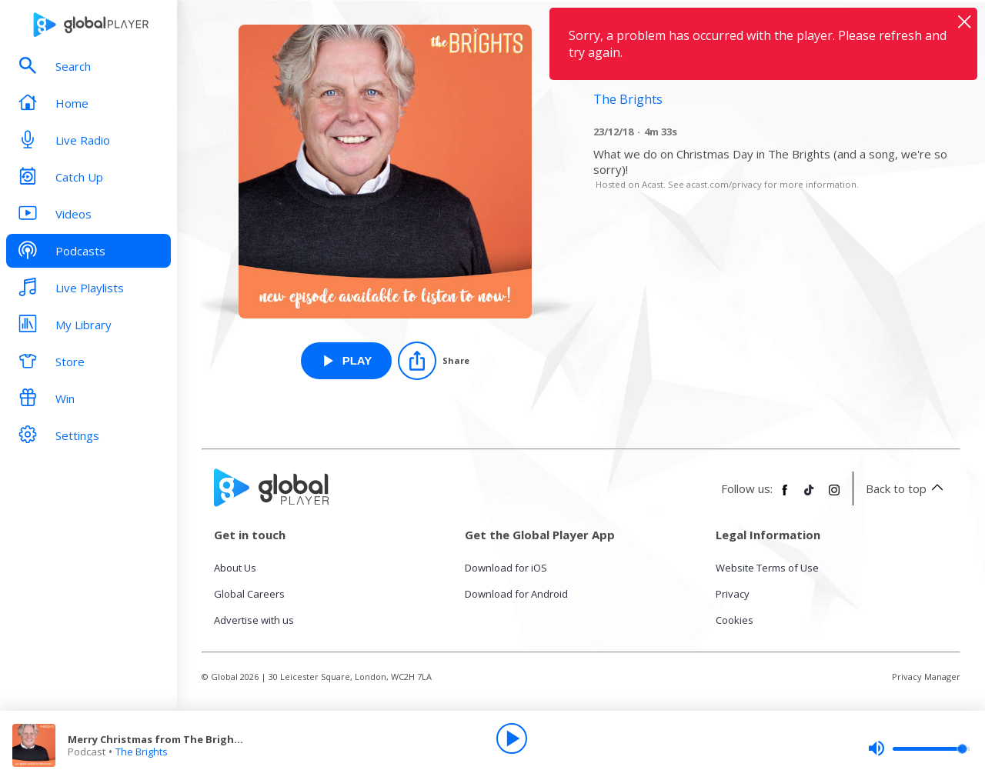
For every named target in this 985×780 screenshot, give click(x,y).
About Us (235, 568)
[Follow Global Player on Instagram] (834, 496)
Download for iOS (506, 568)
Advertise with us (254, 620)
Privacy (733, 594)
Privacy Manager (926, 677)
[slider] (918, 748)
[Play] (511, 738)
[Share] (433, 361)
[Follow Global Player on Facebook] (785, 496)
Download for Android (516, 594)
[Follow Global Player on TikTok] (809, 496)
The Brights (141, 751)
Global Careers (249, 594)
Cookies (734, 620)
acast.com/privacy (724, 184)
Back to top (907, 488)
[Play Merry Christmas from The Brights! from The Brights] (346, 360)
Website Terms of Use (767, 568)
